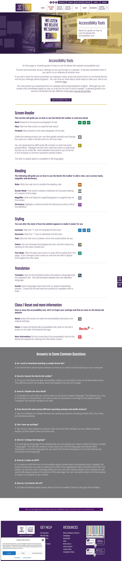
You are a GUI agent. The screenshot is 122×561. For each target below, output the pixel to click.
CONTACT (104, 2)
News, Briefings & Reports (71, 533)
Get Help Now (51, 8)
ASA (76, 8)
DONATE (96, 2)
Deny (23, 553)
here (65, 81)
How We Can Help (68, 8)
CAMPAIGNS (87, 2)
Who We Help (44, 535)
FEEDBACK (70, 2)
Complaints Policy (68, 552)
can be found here (82, 91)
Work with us (67, 544)
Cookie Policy (17, 557)
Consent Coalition (102, 8)
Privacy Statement (27, 557)
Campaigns (66, 535)
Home (42, 8)
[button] (43, 540)
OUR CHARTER (79, 2)
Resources (93, 8)
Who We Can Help (60, 8)
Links (64, 541)
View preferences (37, 553)
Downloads (66, 538)
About (85, 8)
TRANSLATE (62, 2)
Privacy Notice (67, 546)
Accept (9, 553)
